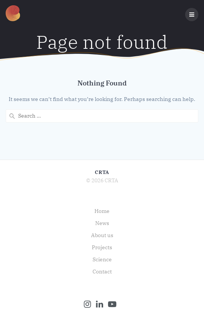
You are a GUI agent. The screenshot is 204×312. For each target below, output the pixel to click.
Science (102, 259)
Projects (102, 247)
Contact (102, 271)
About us (102, 235)
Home (102, 211)
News (102, 223)
